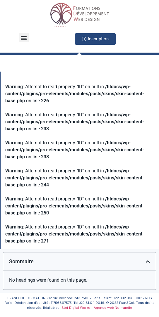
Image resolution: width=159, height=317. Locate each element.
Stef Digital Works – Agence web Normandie (96, 308)
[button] (24, 37)
